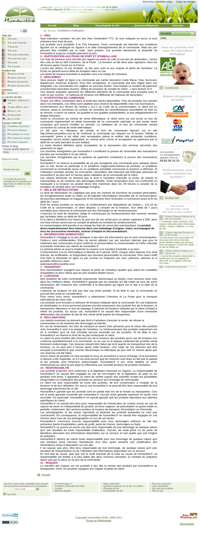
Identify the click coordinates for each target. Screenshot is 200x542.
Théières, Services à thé (19, 101)
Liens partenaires (160, 486)
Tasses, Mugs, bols (18, 107)
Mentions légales (63, 491)
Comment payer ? (63, 483)
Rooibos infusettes (18, 81)
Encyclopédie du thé (107, 25)
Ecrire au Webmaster (98, 520)
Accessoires (14, 115)
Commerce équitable (18, 126)
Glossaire (178, 25)
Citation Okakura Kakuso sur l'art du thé (179, 252)
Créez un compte (186, 1)
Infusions (13, 93)
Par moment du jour (18, 134)
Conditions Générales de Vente (70, 486)
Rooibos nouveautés (18, 85)
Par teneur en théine (19, 138)
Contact (58, 488)
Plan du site (157, 491)
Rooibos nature (16, 73)
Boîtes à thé (14, 111)
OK (25, 31)
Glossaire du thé (111, 488)
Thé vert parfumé (17, 42)
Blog (76, 25)
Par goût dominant (18, 142)
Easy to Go (14, 118)
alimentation (187, 523)
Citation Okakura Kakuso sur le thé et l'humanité (180, 217)
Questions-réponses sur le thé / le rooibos (123, 486)
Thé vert (12, 38)
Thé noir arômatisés (18, 54)
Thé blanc (13, 46)
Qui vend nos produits (162, 488)
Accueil (52, 25)
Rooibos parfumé (17, 77)
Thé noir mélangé (17, 58)
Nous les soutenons (161, 483)
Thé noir (12, 50)
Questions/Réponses (147, 25)
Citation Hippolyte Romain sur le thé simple (179, 233)
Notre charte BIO (111, 483)
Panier (166, 33)
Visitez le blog (10, 146)
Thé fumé (12, 62)
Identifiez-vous (164, 1)
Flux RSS (9, 494)
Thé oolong (14, 66)
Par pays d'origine (17, 130)
